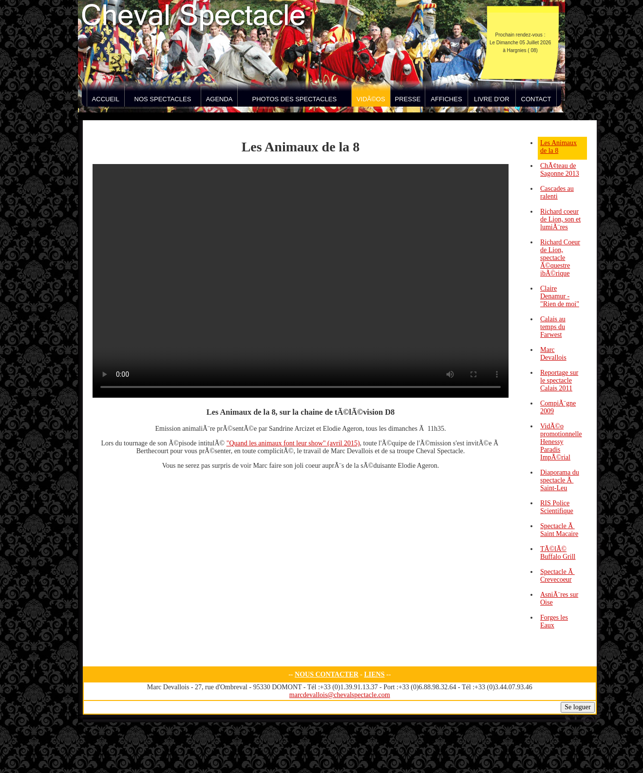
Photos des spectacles (294, 99)
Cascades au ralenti (557, 192)
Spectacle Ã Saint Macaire (559, 529)
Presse (408, 99)
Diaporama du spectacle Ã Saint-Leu (559, 480)
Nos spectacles (162, 99)
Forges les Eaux (554, 621)
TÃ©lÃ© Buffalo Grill (557, 552)
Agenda (219, 99)
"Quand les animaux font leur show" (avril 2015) (293, 443)
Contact (536, 99)
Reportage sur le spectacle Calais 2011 (559, 380)
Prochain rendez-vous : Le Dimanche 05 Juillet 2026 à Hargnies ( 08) (520, 42)
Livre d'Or (492, 99)
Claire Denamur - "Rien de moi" (559, 296)
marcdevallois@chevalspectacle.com (339, 695)
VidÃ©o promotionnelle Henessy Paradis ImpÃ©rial (561, 442)
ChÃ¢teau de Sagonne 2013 (559, 169)
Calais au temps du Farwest (553, 326)
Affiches (446, 99)
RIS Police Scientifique (556, 507)
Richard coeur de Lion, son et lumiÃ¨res (560, 219)
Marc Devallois (553, 353)
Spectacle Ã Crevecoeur (557, 575)
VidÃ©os (371, 99)
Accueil (105, 99)
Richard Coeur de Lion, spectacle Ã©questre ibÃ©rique (560, 258)
